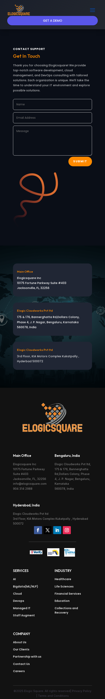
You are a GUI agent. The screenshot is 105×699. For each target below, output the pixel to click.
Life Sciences (64, 586)
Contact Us (21, 664)
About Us (19, 642)
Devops (18, 601)
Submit (80, 161)
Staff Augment (24, 615)
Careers (19, 671)
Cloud (17, 594)
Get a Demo (52, 20)
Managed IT (21, 608)
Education (62, 601)
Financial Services (68, 594)
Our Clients (21, 649)
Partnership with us (27, 657)
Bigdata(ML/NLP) (25, 586)
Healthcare (63, 579)
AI (14, 579)
